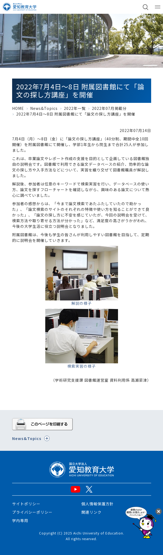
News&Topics (44, 108)
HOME (18, 108)
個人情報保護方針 (97, 503)
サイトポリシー (26, 503)
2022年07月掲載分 (109, 108)
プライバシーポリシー (32, 512)
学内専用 (20, 520)
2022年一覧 (75, 108)
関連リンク (91, 512)
